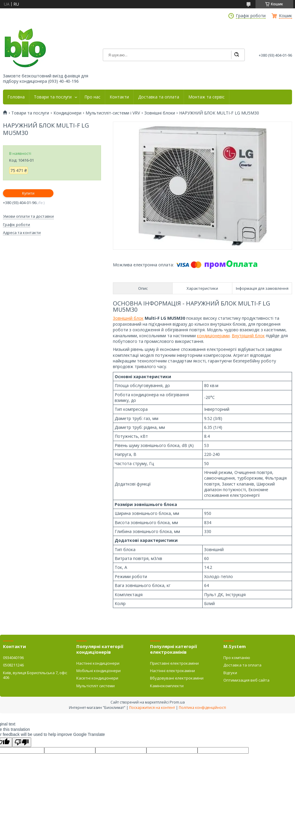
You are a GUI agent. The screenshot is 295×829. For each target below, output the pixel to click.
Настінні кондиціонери (97, 663)
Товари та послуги (53, 97)
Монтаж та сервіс (206, 97)
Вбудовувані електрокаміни (176, 678)
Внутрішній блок (248, 335)
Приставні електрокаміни (174, 663)
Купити (28, 193)
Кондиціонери (67, 113)
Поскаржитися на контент (152, 707)
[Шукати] (236, 55)
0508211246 (13, 665)
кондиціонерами (213, 335)
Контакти (119, 97)
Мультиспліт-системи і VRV (113, 113)
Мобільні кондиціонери (98, 670)
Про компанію (236, 657)
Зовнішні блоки (159, 113)
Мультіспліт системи (95, 685)
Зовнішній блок (128, 318)
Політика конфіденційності (202, 707)
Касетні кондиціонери (97, 678)
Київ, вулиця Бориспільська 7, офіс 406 (35, 675)
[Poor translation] (21, 742)
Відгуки (230, 672)
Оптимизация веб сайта (246, 680)
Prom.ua (177, 702)
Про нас (92, 97)
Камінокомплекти (167, 685)
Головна (16, 97)
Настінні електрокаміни (172, 670)
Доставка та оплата (158, 97)
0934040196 (13, 657)
